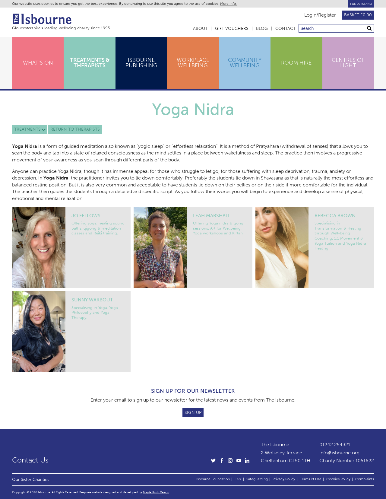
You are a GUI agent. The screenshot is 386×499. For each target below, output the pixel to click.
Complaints (364, 479)
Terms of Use (310, 479)
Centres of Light (348, 63)
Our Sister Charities (30, 479)
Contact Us (30, 460)
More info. (228, 4)
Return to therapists (75, 129)
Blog (262, 28)
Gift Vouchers (231, 28)
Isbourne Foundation (213, 479)
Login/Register (320, 15)
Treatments (27, 129)
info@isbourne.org (339, 453)
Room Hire (296, 62)
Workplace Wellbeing (193, 63)
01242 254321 (334, 444)
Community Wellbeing (244, 63)
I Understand (361, 3)
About (200, 28)
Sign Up (193, 412)
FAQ (238, 479)
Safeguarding (257, 479)
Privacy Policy (284, 479)
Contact (285, 28)
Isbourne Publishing (141, 63)
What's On (38, 62)
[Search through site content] (336, 28)
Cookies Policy (338, 479)
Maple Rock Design (156, 492)
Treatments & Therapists (89, 63)
